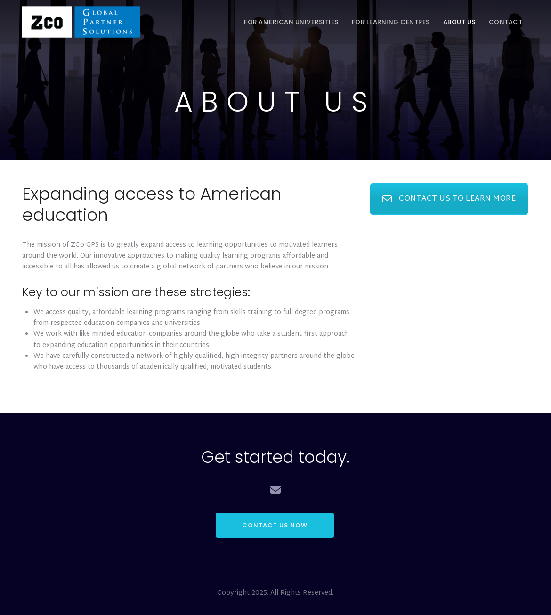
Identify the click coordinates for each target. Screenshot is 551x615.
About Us (459, 21)
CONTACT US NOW (275, 525)
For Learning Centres (391, 21)
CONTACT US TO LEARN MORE (449, 199)
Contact (506, 21)
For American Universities (291, 21)
